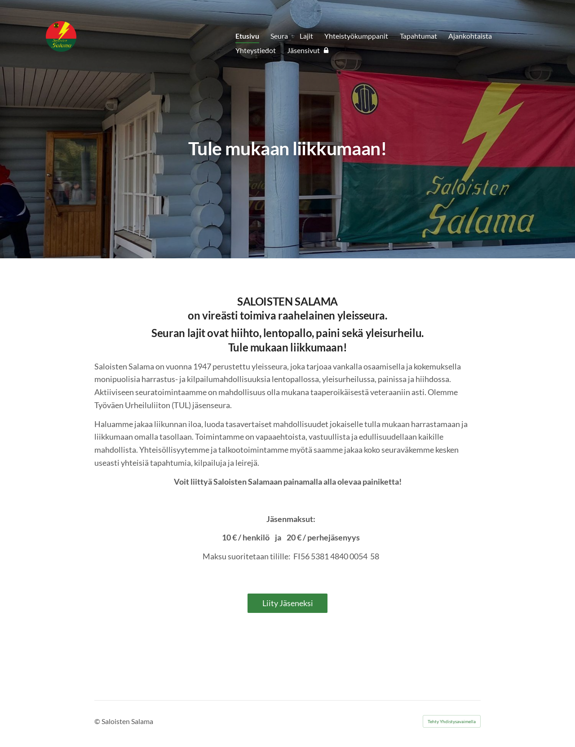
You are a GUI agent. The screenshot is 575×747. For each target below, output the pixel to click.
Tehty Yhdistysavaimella (452, 721)
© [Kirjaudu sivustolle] (98, 721)
